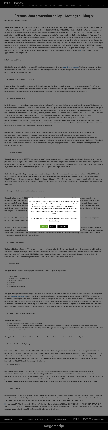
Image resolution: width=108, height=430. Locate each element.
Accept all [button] (44, 226)
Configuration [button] (63, 226)
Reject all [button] (52, 226)
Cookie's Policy (54, 221)
